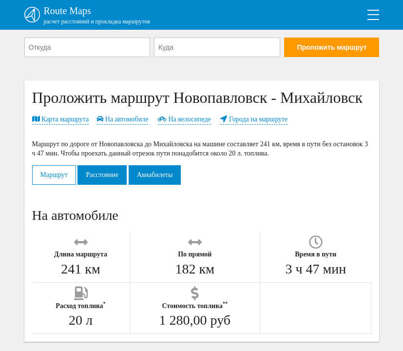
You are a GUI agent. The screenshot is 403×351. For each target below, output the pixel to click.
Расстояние (102, 174)
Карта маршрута (60, 119)
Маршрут (54, 174)
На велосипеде (184, 119)
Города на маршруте (254, 119)
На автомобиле (122, 119)
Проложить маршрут (331, 47)
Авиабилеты (155, 174)
